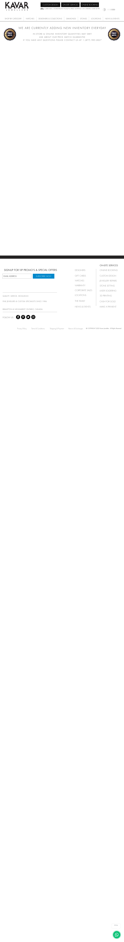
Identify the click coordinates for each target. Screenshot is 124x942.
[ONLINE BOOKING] (90, 4)
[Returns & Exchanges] (75, 328)
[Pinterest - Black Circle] (23, 317)
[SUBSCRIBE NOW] (43, 276)
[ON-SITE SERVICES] (70, 4)
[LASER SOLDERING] (109, 290)
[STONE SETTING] (109, 285)
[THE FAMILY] (83, 301)
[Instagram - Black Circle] (33, 317)
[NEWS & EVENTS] (83, 306)
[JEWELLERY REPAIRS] (110, 280)
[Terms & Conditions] (38, 328)
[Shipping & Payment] (57, 328)
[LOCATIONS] (83, 295)
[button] (30, 19)
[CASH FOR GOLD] (109, 301)
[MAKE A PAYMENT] (109, 306)
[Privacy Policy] (22, 328)
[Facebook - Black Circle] (18, 317)
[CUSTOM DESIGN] (50, 4)
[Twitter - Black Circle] (28, 317)
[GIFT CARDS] (83, 275)
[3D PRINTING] (109, 295)
